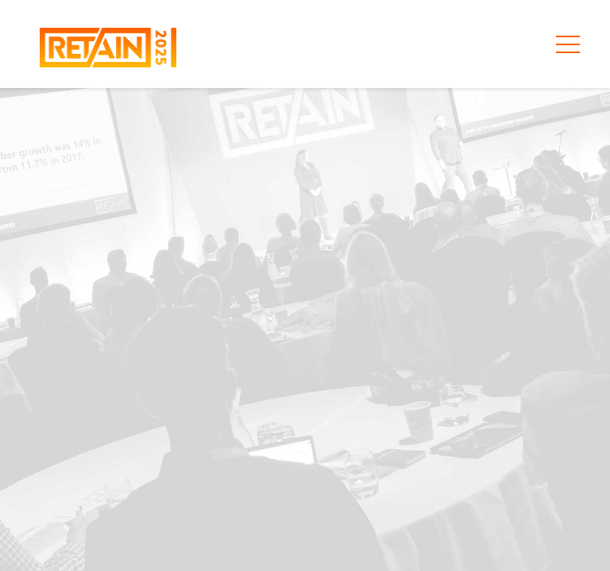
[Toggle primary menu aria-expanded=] (568, 44)
